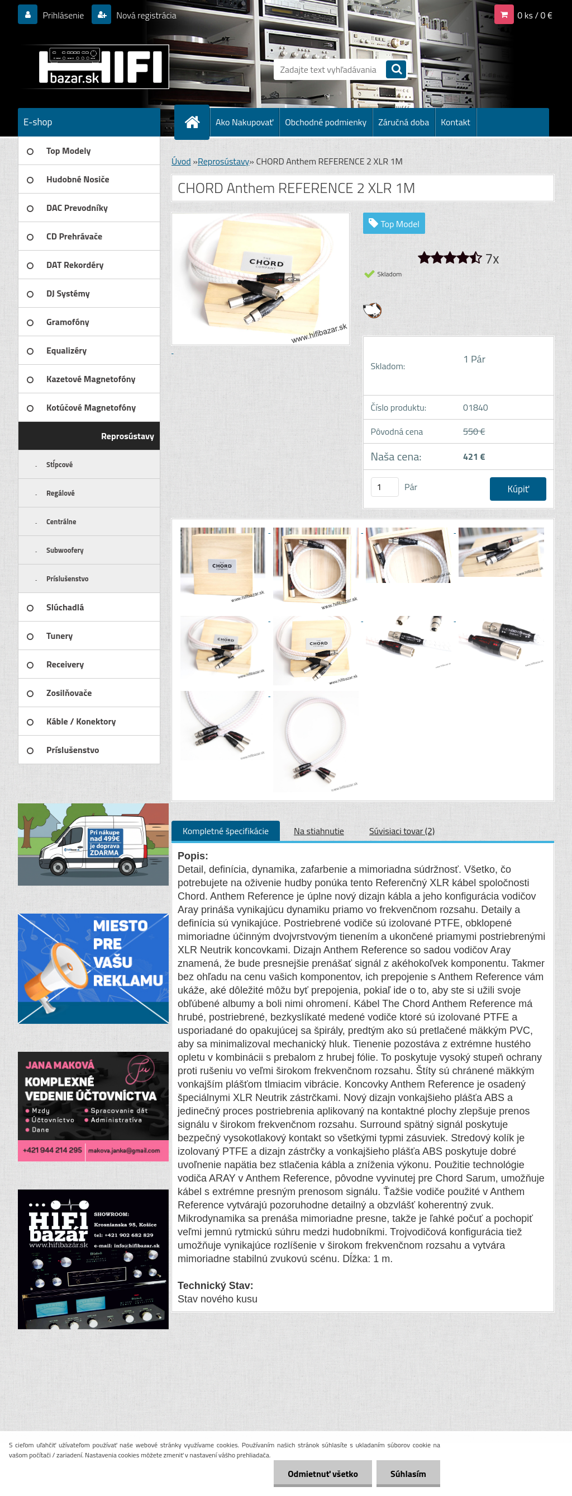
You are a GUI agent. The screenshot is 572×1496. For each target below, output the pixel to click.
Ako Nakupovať (244, 122)
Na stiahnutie (319, 831)
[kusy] (385, 487)
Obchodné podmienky (325, 122)
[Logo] (94, 67)
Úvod (181, 161)
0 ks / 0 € (534, 15)
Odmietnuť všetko (323, 1473)
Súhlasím (408, 1473)
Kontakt (455, 122)
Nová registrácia (146, 15)
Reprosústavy (223, 161)
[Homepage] (196, 122)
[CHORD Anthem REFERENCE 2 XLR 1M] (224, 529)
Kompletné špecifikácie (226, 831)
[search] (396, 70)
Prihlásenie (63, 15)
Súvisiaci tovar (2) (402, 831)
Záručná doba (403, 122)
